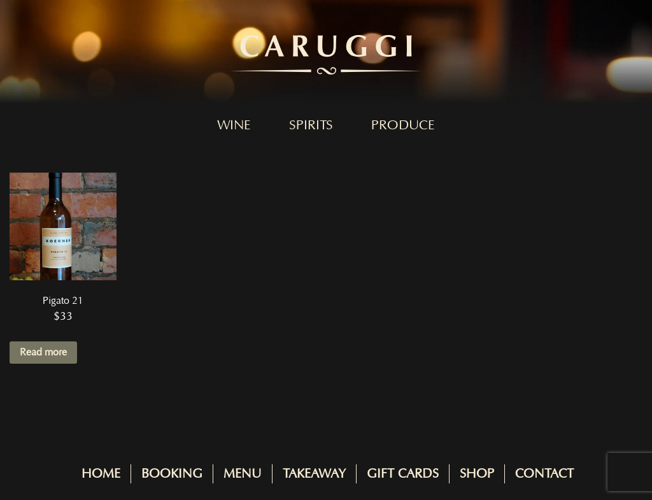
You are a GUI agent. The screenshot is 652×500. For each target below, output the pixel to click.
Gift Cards (403, 474)
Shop (477, 474)
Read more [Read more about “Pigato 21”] (43, 352)
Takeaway (314, 474)
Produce (403, 125)
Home (101, 474)
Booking (171, 474)
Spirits (311, 125)
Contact (544, 474)
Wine (234, 125)
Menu (242, 474)
